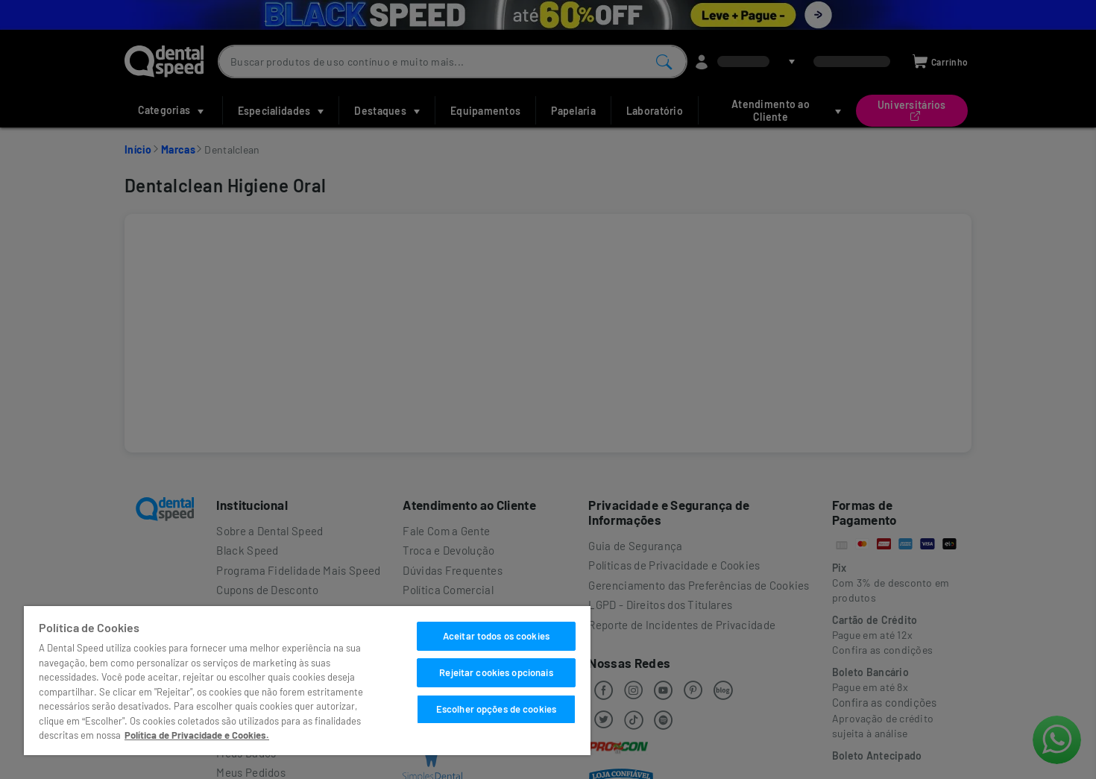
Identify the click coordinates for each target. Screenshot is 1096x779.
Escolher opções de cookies (496, 709)
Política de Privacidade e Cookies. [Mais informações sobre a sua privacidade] (197, 735)
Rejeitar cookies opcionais (495, 672)
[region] (307, 680)
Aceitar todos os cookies (496, 636)
